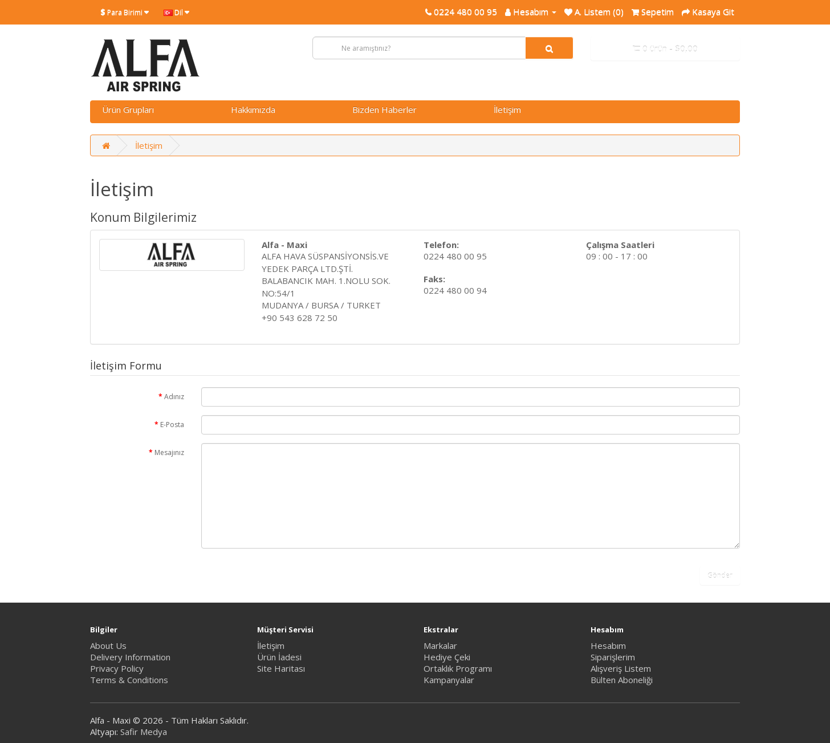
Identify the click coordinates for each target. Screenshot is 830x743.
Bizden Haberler (384, 109)
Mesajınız (169, 452)
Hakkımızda (253, 109)
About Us (108, 645)
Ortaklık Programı (458, 668)
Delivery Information (130, 657)
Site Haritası (281, 668)
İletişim (507, 109)
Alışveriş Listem (621, 668)
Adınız (174, 396)
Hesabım (608, 645)
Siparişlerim (613, 657)
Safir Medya (143, 731)
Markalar (440, 645)
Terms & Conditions (129, 679)
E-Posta (172, 424)
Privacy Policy (117, 668)
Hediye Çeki (447, 657)
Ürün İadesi (279, 657)
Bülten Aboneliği (622, 679)
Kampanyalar (449, 679)
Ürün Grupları (128, 109)
